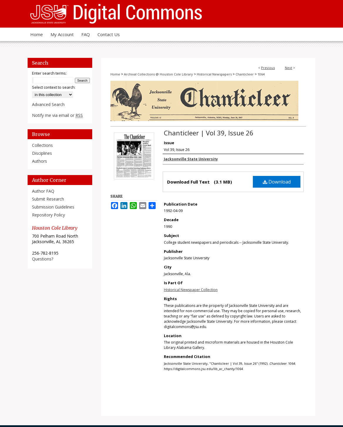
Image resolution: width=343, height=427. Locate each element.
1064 (261, 74)
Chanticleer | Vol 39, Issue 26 (208, 132)
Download (277, 182)
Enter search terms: (49, 73)
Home (115, 74)
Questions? (42, 259)
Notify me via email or (57, 115)
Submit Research (48, 199)
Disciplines (42, 153)
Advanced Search (48, 104)
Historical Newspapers (214, 74)
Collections (42, 145)
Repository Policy (48, 215)
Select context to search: (53, 87)
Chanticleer (245, 74)
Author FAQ (43, 191)
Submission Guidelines (53, 207)
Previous (268, 67)
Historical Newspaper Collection (191, 289)
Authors (39, 161)
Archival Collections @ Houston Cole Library (158, 74)
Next (288, 67)
